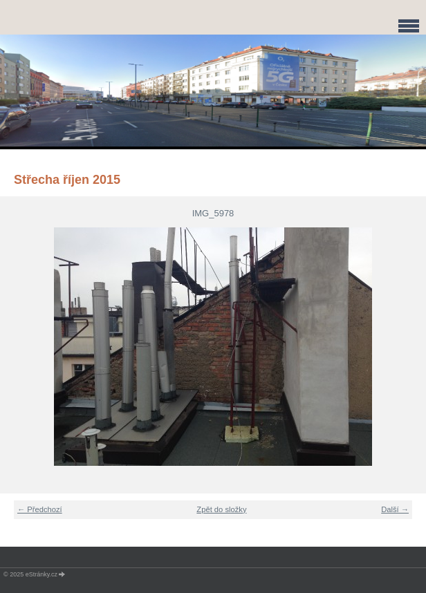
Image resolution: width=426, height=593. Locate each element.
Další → (395, 509)
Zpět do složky (221, 509)
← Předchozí (39, 509)
